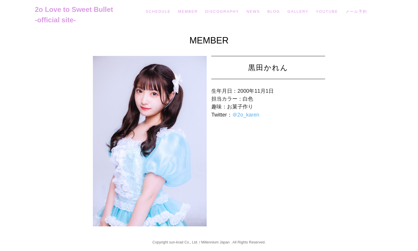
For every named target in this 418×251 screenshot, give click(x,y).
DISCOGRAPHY (222, 11)
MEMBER (188, 11)
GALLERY (298, 11)
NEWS (253, 11)
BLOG (273, 11)
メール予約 (356, 11)
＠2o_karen (246, 115)
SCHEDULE (158, 11)
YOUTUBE (327, 11)
